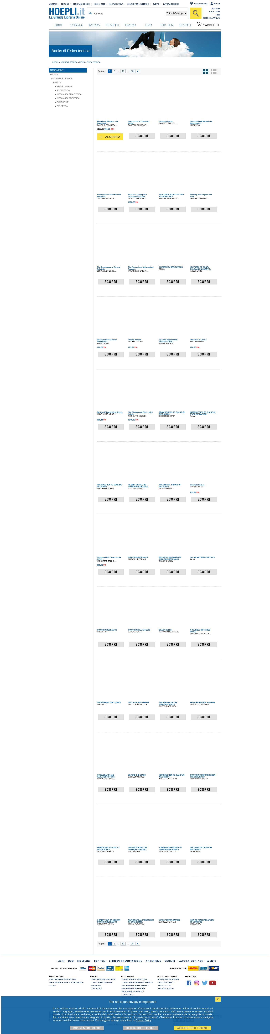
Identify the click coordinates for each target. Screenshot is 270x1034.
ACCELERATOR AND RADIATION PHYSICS (106, 776)
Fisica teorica (64, 86)
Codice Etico (128, 995)
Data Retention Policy (133, 992)
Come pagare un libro (102, 982)
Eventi (156, 4)
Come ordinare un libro (103, 979)
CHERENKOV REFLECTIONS (171, 267)
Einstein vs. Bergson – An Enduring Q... (107, 122)
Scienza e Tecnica (62, 78)
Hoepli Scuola (116, 4)
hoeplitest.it (164, 985)
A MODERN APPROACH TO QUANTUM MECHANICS (170, 848)
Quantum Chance (197, 485)
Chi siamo (216, 9)
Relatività (62, 106)
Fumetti (113, 25)
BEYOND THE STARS (137, 775)
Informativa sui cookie (133, 988)
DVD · (72, 960)
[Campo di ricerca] (129, 13)
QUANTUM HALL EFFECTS (139, 630)
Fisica (58, 82)
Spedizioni (96, 985)
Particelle (62, 102)
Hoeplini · (84, 960)
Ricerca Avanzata (212, 18)
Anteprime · (154, 960)
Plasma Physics (134, 340)
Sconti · (171, 960)
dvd (148, 25)
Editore (65, 4)
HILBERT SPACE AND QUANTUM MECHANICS (138, 486)
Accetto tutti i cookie (192, 1028)
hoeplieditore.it (166, 982)
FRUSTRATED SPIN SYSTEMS (202, 702)
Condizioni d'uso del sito (135, 979)
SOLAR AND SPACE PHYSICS (202, 557)
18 (132, 71)
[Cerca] (195, 13)
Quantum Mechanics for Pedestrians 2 (107, 341)
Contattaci (96, 988)
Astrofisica (63, 90)
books (94, 25)
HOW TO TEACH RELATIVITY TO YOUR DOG (202, 921)
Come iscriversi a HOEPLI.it (62, 979)
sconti (185, 25)
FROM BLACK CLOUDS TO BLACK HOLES (108, 848)
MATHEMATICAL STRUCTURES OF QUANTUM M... (141, 921)
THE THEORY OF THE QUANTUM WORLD (168, 703)
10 (123, 71)
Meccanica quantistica (69, 94)
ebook (130, 25)
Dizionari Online (81, 4)
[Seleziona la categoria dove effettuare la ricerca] (176, 13)
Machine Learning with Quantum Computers (137, 196)
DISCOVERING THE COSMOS (109, 702)
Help (218, 15)
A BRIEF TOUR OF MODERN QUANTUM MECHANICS (108, 921)
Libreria (53, 4)
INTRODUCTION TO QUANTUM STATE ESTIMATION (202, 413)
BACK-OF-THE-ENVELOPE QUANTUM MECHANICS (170, 558)
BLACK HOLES (165, 630)
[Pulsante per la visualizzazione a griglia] (205, 71)
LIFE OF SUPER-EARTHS (169, 920)
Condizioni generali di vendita (137, 982)
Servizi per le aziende (138, 4)
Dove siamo (215, 12)
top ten (167, 25)
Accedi (217, 4)
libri (58, 25)
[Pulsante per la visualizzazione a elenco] (213, 71)
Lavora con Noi (171, 4)
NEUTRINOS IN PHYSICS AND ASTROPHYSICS (171, 196)
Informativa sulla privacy (135, 985)
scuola (76, 25)
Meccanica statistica (68, 98)
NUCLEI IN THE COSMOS (138, 702)
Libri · (62, 960)
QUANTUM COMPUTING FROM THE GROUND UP (202, 776)
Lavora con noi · (192, 960)
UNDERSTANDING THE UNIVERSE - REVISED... (137, 848)
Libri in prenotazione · (126, 960)
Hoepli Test (99, 4)
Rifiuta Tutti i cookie (140, 1028)
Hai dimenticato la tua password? (66, 982)
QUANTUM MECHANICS (138, 557)
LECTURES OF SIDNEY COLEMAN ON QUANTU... (200, 268)
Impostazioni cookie (87, 1028)
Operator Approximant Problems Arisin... (168, 341)
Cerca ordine (200, 4)
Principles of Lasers (198, 340)
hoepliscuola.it (166, 988)
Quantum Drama (166, 121)
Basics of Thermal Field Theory (110, 412)
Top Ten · (100, 960)
